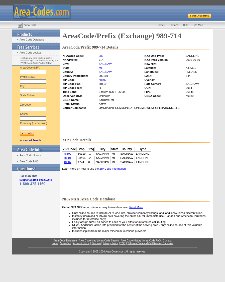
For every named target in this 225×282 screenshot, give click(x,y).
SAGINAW (105, 63)
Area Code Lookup (31, 52)
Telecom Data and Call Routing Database (150, 243)
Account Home (81, 243)
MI (100, 67)
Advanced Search (30, 140)
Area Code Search (108, 240)
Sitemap (96, 243)
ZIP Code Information (112, 168)
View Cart (30, 25)
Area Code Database (32, 39)
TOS (185, 25)
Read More (136, 207)
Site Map (198, 25)
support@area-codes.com (36, 179)
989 (101, 55)
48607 (67, 162)
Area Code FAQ (29, 161)
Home (160, 25)
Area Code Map (87, 240)
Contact (173, 25)
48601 (67, 157)
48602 (102, 79)
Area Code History (30, 155)
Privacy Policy (110, 243)
